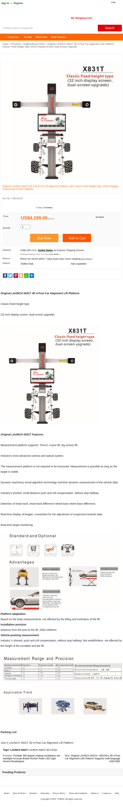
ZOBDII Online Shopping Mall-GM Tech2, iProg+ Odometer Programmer (30, 17)
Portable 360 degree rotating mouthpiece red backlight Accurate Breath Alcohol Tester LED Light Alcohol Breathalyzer (31, 758)
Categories (13, 37)
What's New (41, 37)
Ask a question (78, 263)
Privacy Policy (59, 793)
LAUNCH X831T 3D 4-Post (42, 750)
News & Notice (19, 793)
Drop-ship (45, 793)
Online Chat (27, 263)
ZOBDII (60, 799)
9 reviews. (48, 207)
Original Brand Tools (33, 44)
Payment (33, 793)
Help (117, 793)
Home (4, 37)
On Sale (28, 37)
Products (16, 44)
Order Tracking (58, 37)
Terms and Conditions (78, 793)
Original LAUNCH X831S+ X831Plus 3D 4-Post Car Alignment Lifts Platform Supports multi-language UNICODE (92, 758)
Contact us (106, 793)
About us (95, 793)
